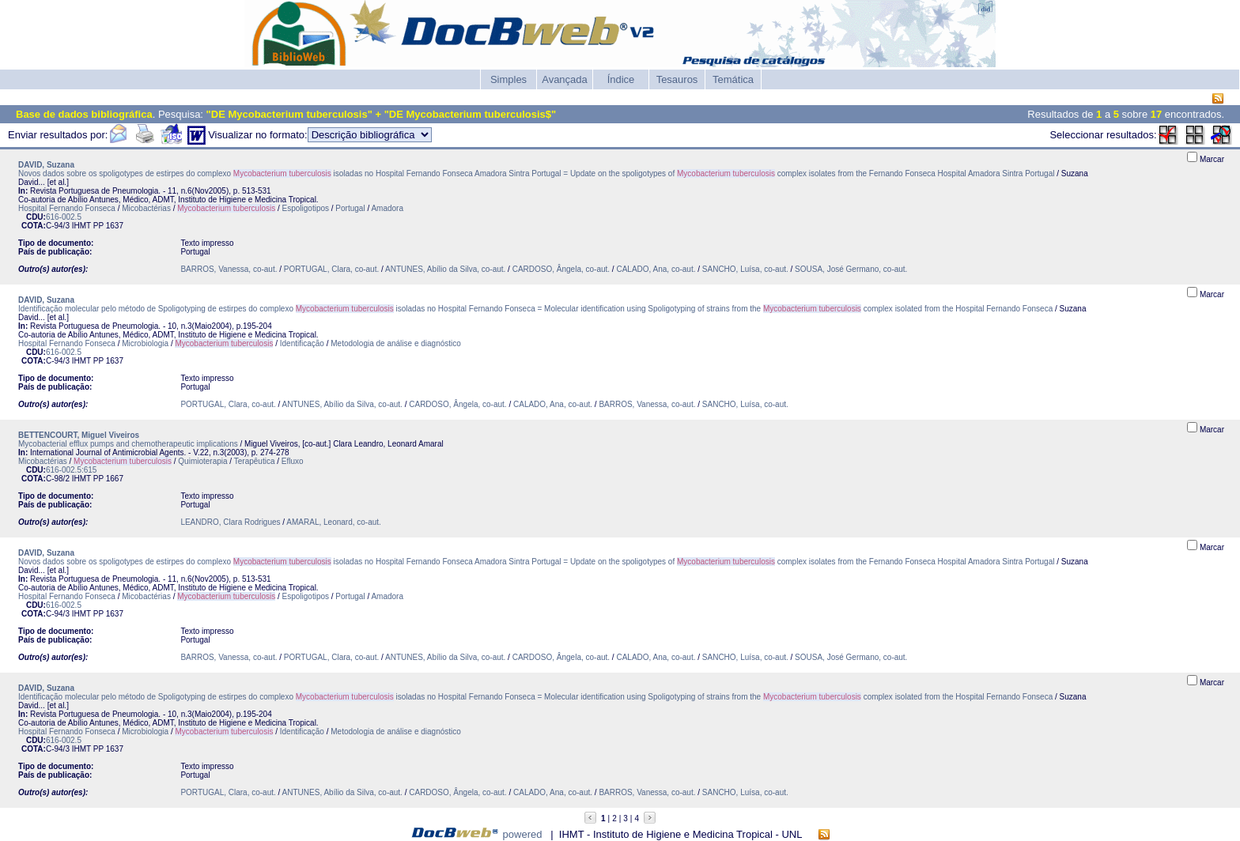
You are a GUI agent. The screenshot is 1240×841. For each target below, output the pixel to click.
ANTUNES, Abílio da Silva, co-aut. (445, 269)
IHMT (81, 225)
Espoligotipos (305, 208)
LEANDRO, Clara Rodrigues (230, 522)
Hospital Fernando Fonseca (66, 208)
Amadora (387, 208)
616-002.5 (63, 217)
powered (522, 834)
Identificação (302, 343)
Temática (733, 79)
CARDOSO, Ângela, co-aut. (561, 269)
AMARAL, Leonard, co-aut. (333, 522)
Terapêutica (254, 461)
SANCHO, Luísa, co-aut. (745, 269)
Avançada (565, 79)
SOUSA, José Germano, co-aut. (851, 269)
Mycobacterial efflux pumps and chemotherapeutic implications (129, 443)
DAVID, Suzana (46, 164)
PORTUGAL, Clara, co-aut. (332, 269)
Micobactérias (146, 208)
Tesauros (677, 79)
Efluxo (293, 461)
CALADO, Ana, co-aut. (655, 269)
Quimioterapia (202, 461)
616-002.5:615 (71, 470)
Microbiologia (145, 343)
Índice (621, 79)
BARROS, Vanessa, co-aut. (228, 269)
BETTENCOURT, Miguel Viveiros (78, 435)
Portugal (350, 208)
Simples (508, 79)
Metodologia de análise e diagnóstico (396, 343)
